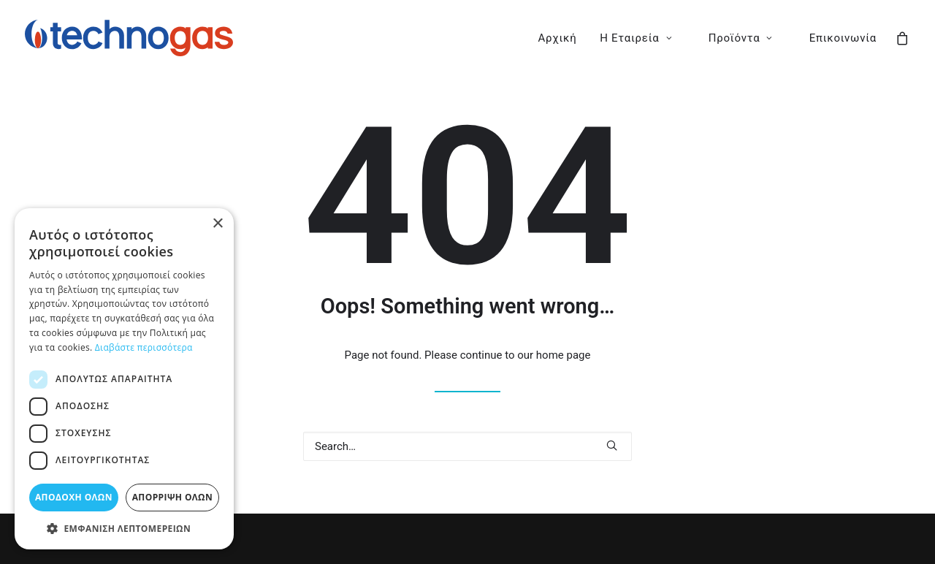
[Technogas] (129, 38)
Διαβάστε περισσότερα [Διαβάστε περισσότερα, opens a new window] (144, 347)
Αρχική (557, 38)
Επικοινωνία (843, 38)
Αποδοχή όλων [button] (73, 497)
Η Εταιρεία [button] (636, 38)
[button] (611, 445)
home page (563, 355)
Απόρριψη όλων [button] (172, 497)
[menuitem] (557, 38)
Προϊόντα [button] (741, 38)
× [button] (217, 223)
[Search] (467, 446)
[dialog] (124, 378)
